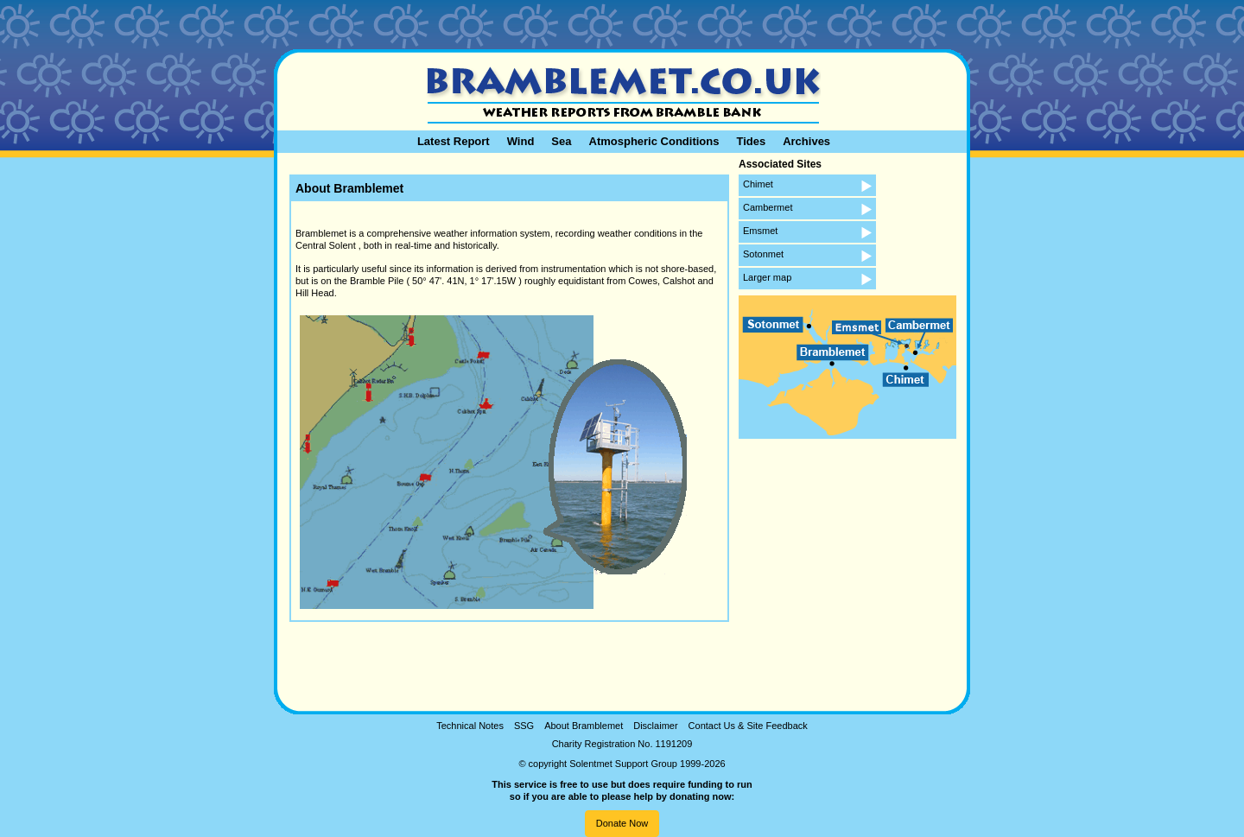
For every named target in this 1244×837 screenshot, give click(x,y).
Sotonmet (763, 254)
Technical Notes (470, 725)
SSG (524, 725)
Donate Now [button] (622, 823)
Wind (521, 141)
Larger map (767, 277)
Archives (806, 141)
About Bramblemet (583, 725)
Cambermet (767, 207)
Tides (750, 141)
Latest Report (453, 141)
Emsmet (760, 230)
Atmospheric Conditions (654, 141)
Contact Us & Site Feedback (748, 725)
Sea (561, 141)
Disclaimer (655, 725)
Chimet (758, 184)
